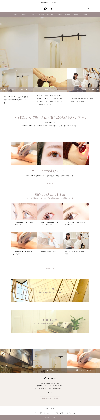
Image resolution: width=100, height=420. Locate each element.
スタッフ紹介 (58, 14)
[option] (50, 42)
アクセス (84, 14)
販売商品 (76, 14)
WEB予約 (41, 14)
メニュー (24, 14)
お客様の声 (67, 14)
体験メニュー (50, 268)
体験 (33, 14)
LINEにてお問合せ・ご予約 (50, 398)
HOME (15, 14)
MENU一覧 (50, 183)
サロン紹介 (50, 14)
